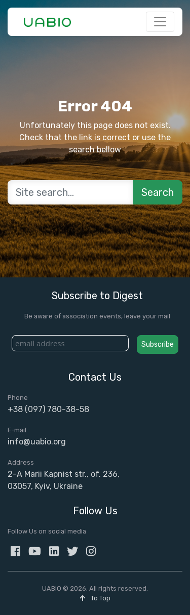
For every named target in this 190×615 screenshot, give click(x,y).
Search (157, 192)
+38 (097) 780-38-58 (48, 409)
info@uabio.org (37, 441)
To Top (95, 598)
